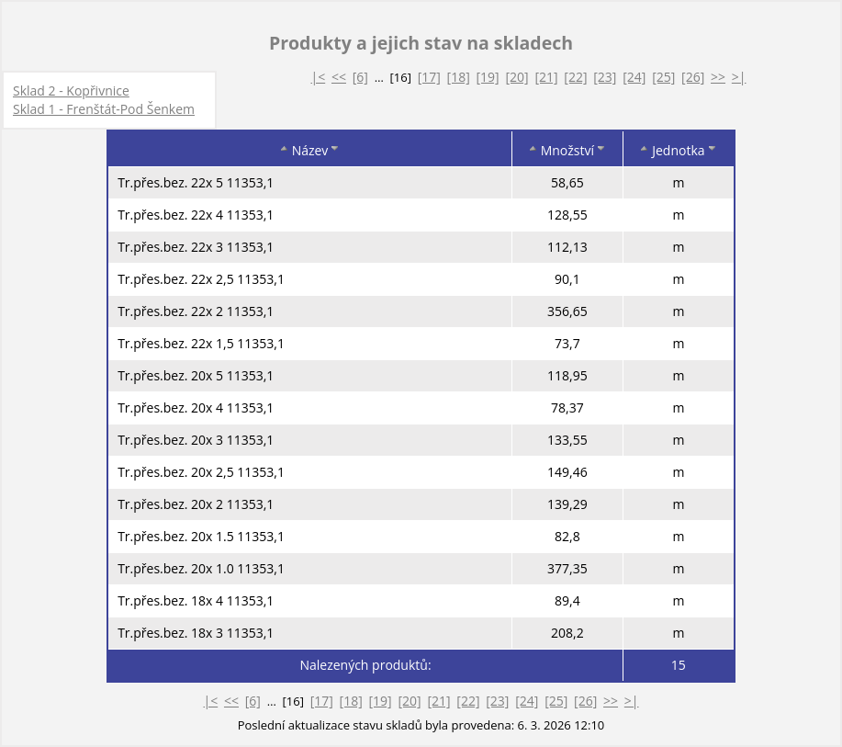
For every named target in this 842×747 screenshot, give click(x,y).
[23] (604, 76)
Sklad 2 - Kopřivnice (71, 90)
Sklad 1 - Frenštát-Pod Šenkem (104, 109)
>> (718, 76)
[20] (516, 76)
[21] (545, 76)
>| (739, 76)
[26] (692, 76)
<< (338, 76)
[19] (488, 76)
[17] (429, 76)
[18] (458, 76)
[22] (575, 76)
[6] (360, 76)
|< (317, 76)
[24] (634, 76)
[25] (663, 76)
